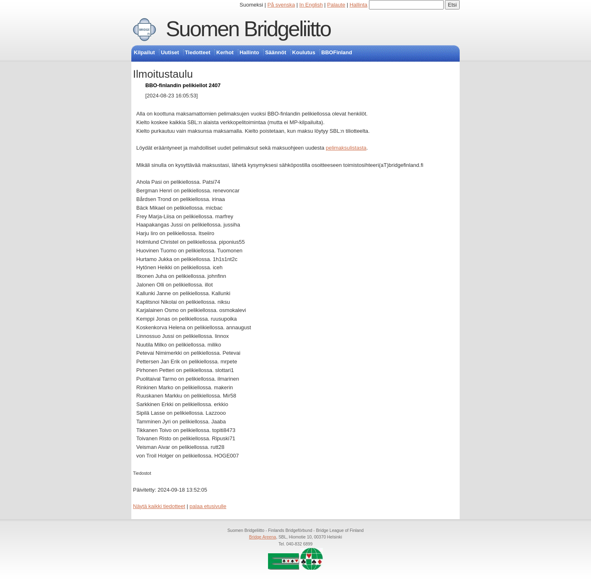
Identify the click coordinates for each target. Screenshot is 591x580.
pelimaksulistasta (346, 148)
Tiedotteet (198, 52)
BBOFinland (336, 52)
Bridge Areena (262, 537)
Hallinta (358, 5)
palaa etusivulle (208, 506)
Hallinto (249, 52)
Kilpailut (144, 52)
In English (311, 5)
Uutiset (170, 52)
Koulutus (303, 52)
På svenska (281, 5)
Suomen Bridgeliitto (248, 29)
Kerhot (225, 52)
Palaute (336, 5)
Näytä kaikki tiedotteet (159, 506)
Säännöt (275, 52)
